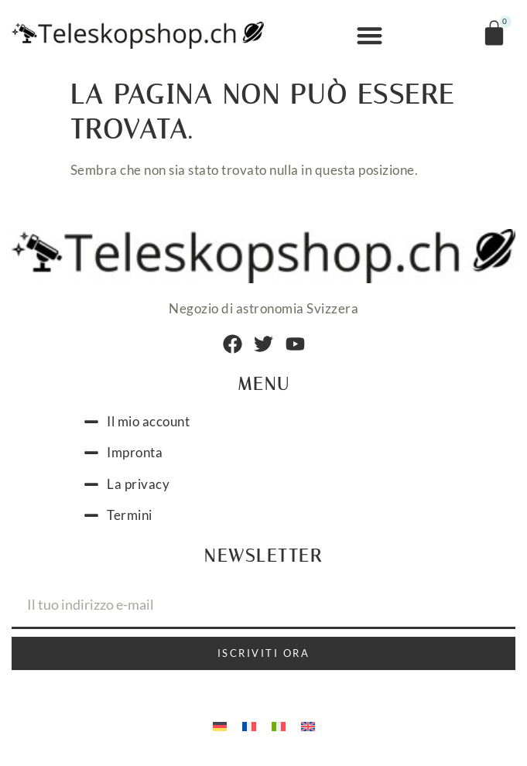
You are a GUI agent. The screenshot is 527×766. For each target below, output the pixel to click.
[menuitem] (219, 726)
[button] (369, 35)
